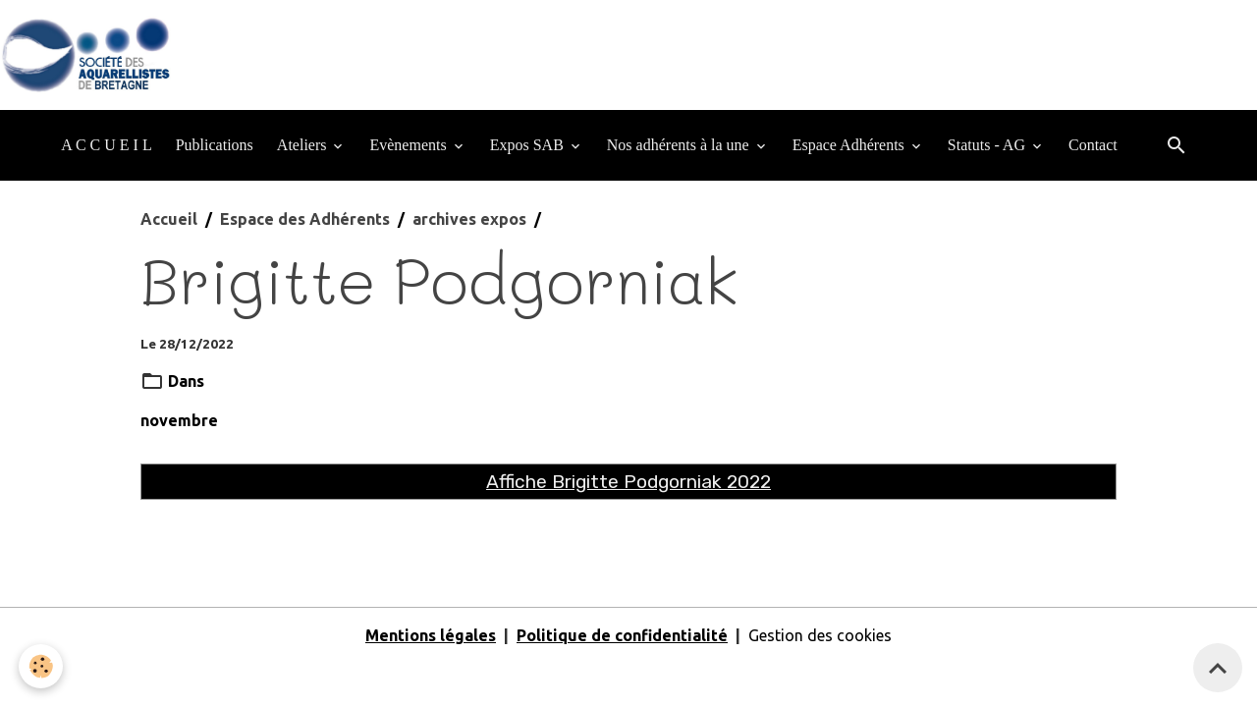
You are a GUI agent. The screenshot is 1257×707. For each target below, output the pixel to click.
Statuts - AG (988, 144)
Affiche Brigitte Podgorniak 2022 (628, 481)
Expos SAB (529, 144)
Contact (1093, 144)
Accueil (168, 219)
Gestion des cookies (820, 635)
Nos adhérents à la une (680, 144)
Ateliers (304, 144)
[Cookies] (42, 666)
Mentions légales (430, 635)
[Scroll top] (1217, 667)
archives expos (469, 219)
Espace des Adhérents (305, 219)
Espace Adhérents (850, 144)
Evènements (409, 144)
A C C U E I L (106, 144)
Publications (214, 144)
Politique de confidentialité (622, 635)
